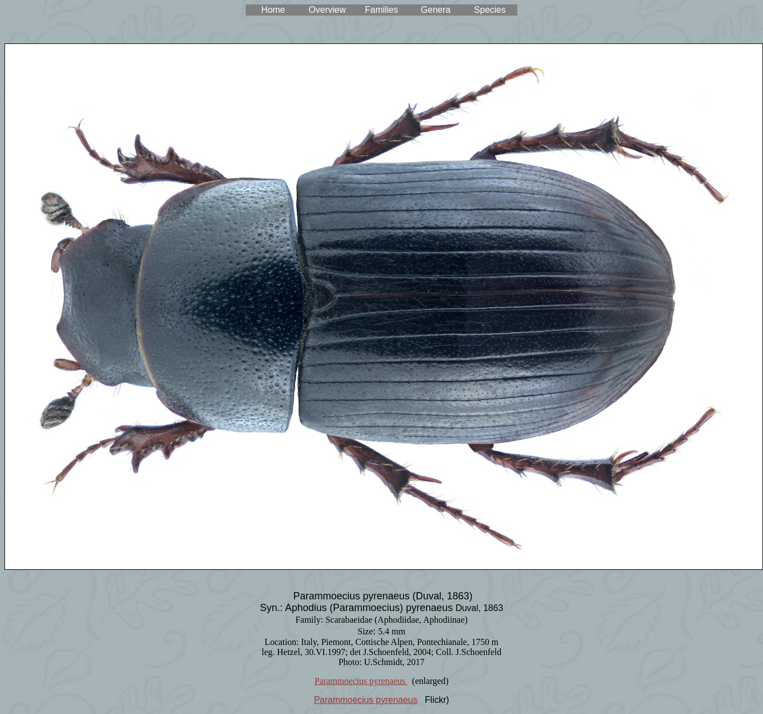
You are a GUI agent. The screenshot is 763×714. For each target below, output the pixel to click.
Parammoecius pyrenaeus (361, 681)
